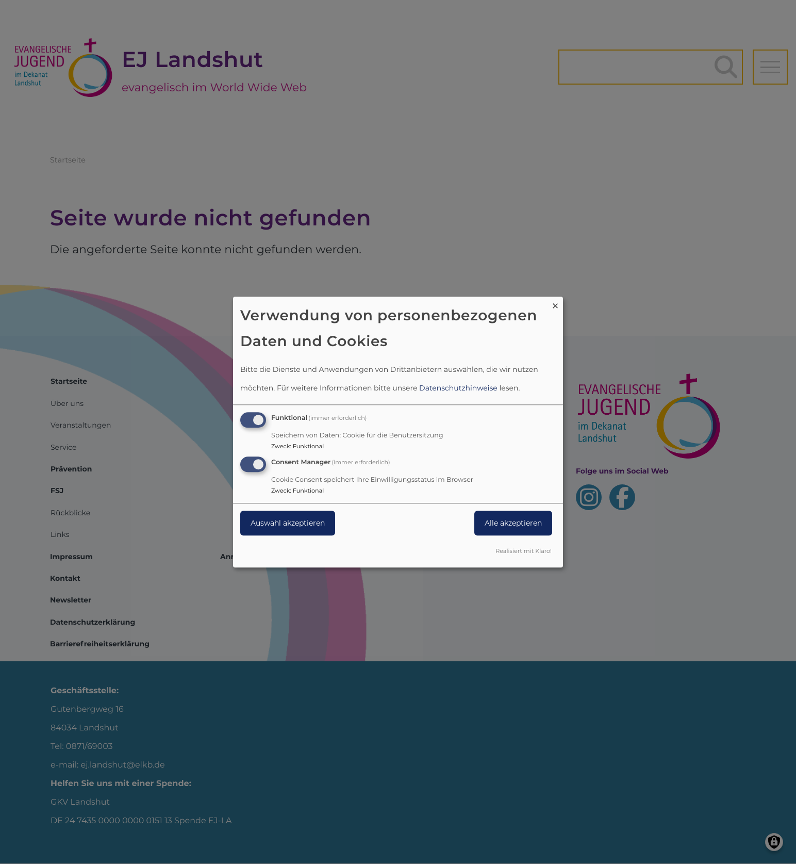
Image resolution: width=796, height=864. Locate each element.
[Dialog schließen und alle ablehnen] (555, 303)
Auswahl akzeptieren (288, 523)
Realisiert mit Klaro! (523, 551)
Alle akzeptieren (513, 523)
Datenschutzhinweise (458, 388)
